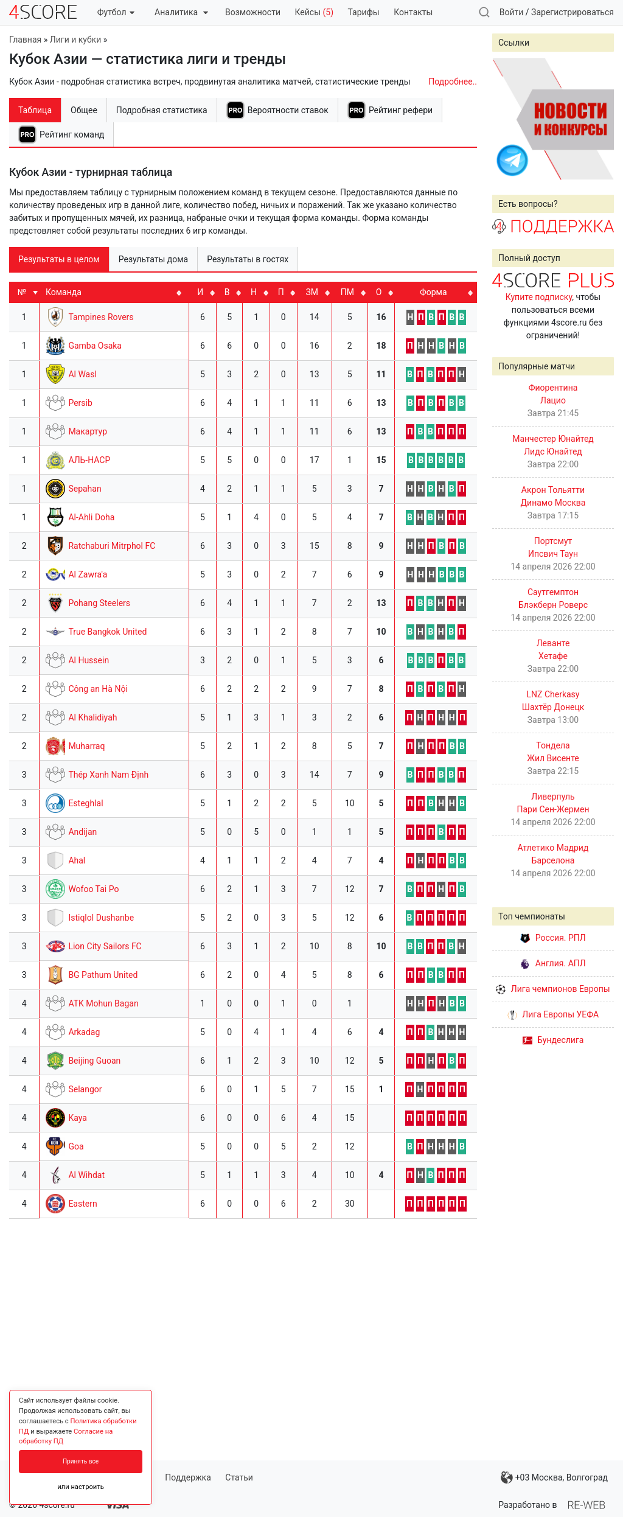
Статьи (239, 1477)
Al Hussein (88, 660)
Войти (511, 12)
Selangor (85, 1089)
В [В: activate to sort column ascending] (227, 292)
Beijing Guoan (94, 1060)
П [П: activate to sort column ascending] (281, 292)
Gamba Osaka (95, 345)
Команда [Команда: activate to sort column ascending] (64, 292)
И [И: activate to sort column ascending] (200, 292)
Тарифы (364, 12)
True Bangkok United (107, 631)
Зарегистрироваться (572, 12)
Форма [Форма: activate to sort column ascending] (433, 292)
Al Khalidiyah (92, 717)
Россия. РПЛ (553, 938)
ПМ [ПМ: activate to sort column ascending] (347, 292)
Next (598, 118)
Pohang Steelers (99, 603)
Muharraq (86, 746)
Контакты (413, 12)
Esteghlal (85, 803)
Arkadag (84, 1032)
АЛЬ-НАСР (89, 460)
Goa (75, 1146)
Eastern (82, 1203)
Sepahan (84, 488)
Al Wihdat (86, 1175)
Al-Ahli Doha (91, 517)
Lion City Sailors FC (104, 946)
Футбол (115, 12)
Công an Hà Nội (97, 689)
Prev (508, 118)
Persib (80, 403)
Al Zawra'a (87, 574)
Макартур (87, 431)
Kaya (77, 1118)
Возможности (252, 12)
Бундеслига (553, 1040)
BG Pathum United (102, 975)
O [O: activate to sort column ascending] (379, 292)
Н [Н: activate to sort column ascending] (254, 292)
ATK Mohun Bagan (103, 1003)
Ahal (76, 860)
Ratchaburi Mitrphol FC (111, 546)
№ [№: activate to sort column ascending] (22, 292)
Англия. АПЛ (552, 963)
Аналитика (181, 12)
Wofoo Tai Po (93, 889)
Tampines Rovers (100, 317)
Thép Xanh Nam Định (108, 774)
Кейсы (313, 12)
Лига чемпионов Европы (553, 989)
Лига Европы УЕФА (553, 1014)
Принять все (81, 1461)
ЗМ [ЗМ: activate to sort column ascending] (311, 292)
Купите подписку (539, 297)
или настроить (80, 1487)
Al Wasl (82, 374)
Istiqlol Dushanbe (101, 917)
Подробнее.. (452, 81)
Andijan (82, 832)
